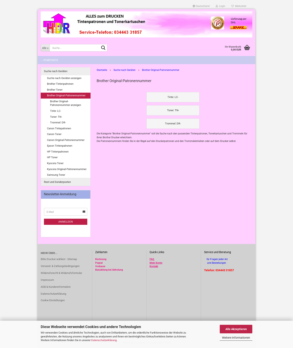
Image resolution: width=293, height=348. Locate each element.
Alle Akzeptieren (236, 329)
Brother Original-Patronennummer (66, 95)
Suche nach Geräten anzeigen (64, 78)
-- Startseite (49, 60)
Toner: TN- (56, 116)
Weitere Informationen (236, 337)
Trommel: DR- (58, 122)
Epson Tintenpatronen (59, 145)
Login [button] (220, 6)
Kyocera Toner (55, 163)
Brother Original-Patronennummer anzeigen (65, 103)
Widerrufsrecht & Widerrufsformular (61, 272)
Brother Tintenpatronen (60, 83)
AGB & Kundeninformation (56, 286)
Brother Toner (54, 89)
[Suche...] (45, 48)
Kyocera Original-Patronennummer (66, 169)
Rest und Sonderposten (57, 181)
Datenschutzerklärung (104, 340)
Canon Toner (54, 134)
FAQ (152, 259)
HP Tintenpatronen (58, 151)
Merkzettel (238, 6)
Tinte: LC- (55, 110)
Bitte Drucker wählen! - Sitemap (59, 259)
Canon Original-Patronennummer (65, 140)
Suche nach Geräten (55, 71)
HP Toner (52, 157)
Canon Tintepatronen (59, 128)
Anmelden (65, 221)
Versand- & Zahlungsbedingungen (60, 266)
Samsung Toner (56, 174)
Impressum (47, 279)
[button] (201, 6)
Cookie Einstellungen (53, 300)
